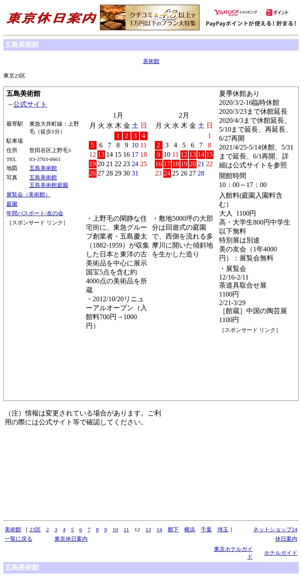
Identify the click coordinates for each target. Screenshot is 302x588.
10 (115, 529)
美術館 (151, 61)
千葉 (206, 529)
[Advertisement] (44, 259)
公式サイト (30, 104)
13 (148, 529)
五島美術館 (43, 168)
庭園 (11, 204)
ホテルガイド (280, 553)
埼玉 (222, 529)
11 (126, 529)
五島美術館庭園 (48, 185)
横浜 (189, 529)
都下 (173, 529)
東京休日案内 (71, 539)
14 (159, 529)
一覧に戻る (18, 539)
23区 (35, 529)
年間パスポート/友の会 (34, 213)
